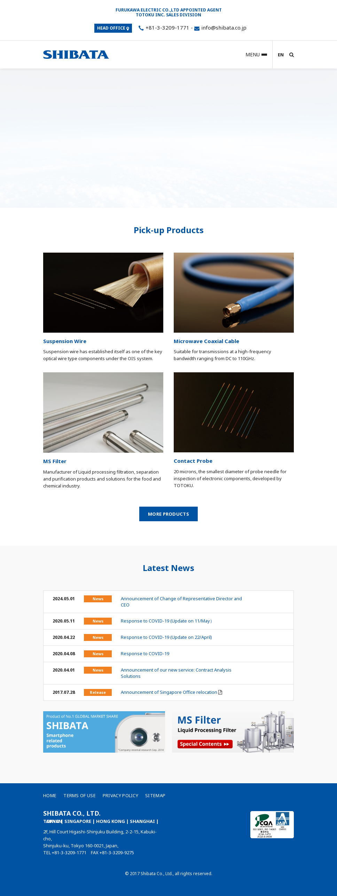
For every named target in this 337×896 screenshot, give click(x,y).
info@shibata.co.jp (223, 27)
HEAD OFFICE (113, 28)
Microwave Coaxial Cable (206, 341)
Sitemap (155, 795)
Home (49, 795)
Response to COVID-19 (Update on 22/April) (166, 637)
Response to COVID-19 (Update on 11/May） (167, 621)
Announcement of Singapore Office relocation (169, 692)
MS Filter (54, 461)
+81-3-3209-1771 (163, 27)
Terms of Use (79, 795)
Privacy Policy (120, 795)
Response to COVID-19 (145, 653)
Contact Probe (193, 460)
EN (281, 54)
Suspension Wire (64, 341)
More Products (168, 514)
